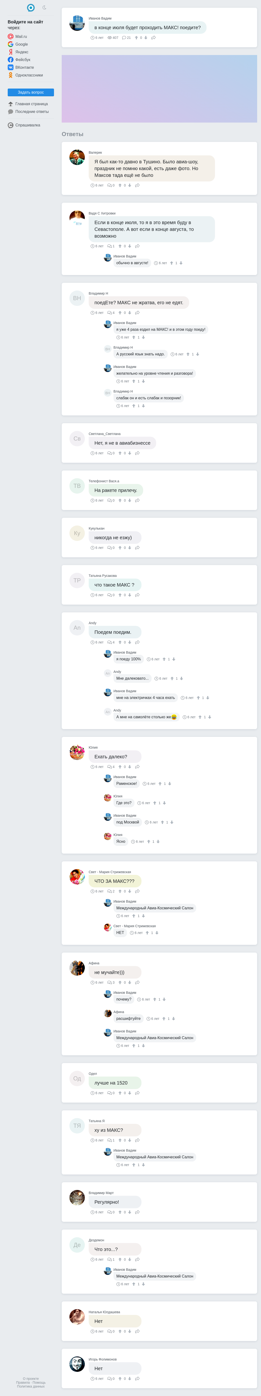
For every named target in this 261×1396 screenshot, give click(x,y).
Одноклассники (25, 75)
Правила (23, 1382)
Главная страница (28, 104)
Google (18, 44)
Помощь (39, 1382)
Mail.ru (17, 36)
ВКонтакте (21, 67)
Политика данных (31, 1386)
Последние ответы (28, 112)
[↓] (145, 38)
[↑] (137, 38)
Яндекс (18, 52)
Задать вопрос (31, 92)
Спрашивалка (24, 125)
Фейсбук (19, 59)
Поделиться (153, 37)
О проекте (31, 1379)
